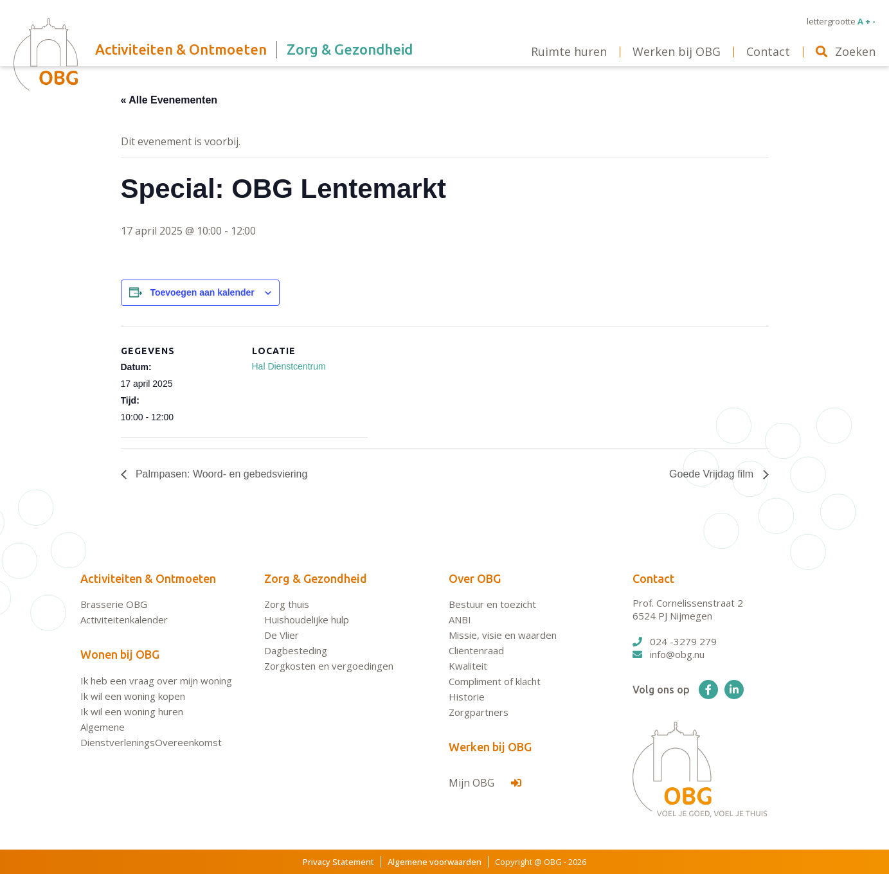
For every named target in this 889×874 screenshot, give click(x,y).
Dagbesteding (295, 650)
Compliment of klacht (495, 681)
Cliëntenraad (476, 650)
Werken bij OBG (490, 746)
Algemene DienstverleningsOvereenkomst (151, 734)
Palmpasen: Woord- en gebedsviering (220, 473)
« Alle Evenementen (169, 99)
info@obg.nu (669, 654)
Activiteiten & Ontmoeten (148, 578)
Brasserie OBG (113, 604)
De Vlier (281, 635)
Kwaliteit (468, 665)
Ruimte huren (569, 51)
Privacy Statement (338, 862)
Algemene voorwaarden (434, 862)
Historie (467, 696)
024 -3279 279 (675, 641)
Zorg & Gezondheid (315, 578)
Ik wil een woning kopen (132, 696)
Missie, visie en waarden (503, 635)
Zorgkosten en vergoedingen (328, 665)
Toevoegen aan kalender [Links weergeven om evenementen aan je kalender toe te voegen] (202, 292)
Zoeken (846, 51)
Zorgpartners (478, 712)
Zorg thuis (286, 604)
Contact (653, 578)
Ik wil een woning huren (131, 711)
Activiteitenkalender (124, 619)
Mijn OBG (485, 783)
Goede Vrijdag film (712, 473)
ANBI (460, 619)
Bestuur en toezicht (492, 604)
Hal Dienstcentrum (289, 366)
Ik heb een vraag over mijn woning (156, 680)
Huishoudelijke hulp (306, 619)
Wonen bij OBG (119, 654)
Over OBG (475, 578)
